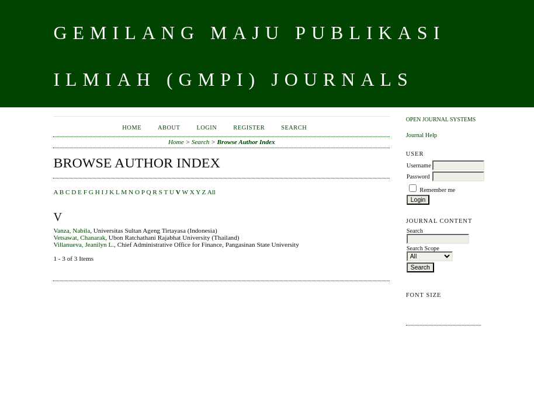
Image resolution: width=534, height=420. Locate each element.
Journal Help (421, 135)
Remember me (437, 190)
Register (249, 127)
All (211, 191)
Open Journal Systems (441, 119)
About (169, 127)
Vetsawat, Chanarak (79, 237)
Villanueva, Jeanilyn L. (83, 244)
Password (418, 176)
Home (131, 127)
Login (206, 127)
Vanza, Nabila (71, 230)
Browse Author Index (246, 141)
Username (419, 165)
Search (294, 127)
